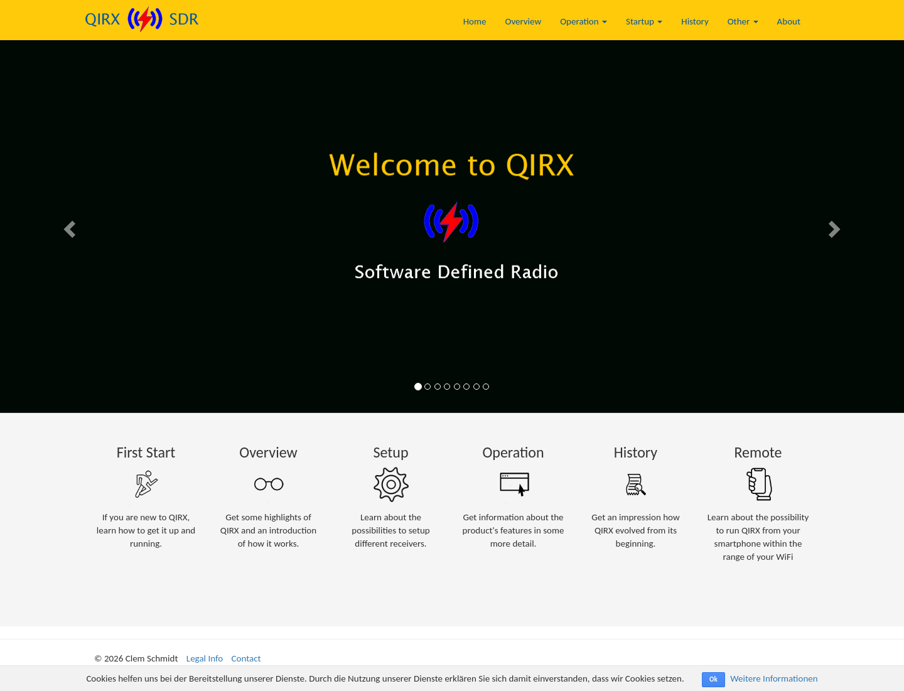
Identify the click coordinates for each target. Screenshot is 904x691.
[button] (68, 225)
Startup (644, 21)
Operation (583, 21)
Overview (523, 21)
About (788, 21)
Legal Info (204, 658)
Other (743, 21)
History (694, 21)
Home (475, 21)
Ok (713, 679)
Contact (246, 658)
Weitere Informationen (773, 678)
